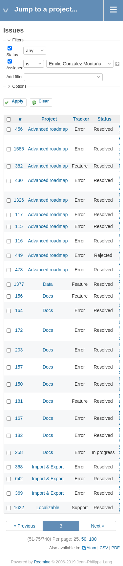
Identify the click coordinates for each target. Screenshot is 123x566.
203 (19, 349)
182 (19, 435)
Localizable (47, 507)
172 (19, 330)
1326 (19, 200)
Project (49, 119)
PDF (116, 548)
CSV (104, 548)
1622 (19, 507)
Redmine (42, 562)
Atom (91, 548)
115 (19, 226)
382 (19, 166)
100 (92, 539)
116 (19, 240)
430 (19, 180)
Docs (48, 296)
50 (84, 539)
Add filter (14, 77)
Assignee (14, 68)
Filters (17, 40)
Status (12, 55)
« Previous (24, 526)
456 (19, 129)
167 (19, 418)
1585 (19, 148)
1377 (19, 284)
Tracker (81, 119)
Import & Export (48, 466)
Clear (43, 101)
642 (19, 478)
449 (19, 255)
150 (19, 384)
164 (19, 310)
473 (19, 269)
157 (19, 367)
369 (19, 493)
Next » (97, 526)
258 (19, 452)
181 (19, 401)
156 (19, 296)
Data (48, 284)
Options (19, 86)
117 (19, 214)
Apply (17, 101)
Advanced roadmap (48, 129)
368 (19, 466)
